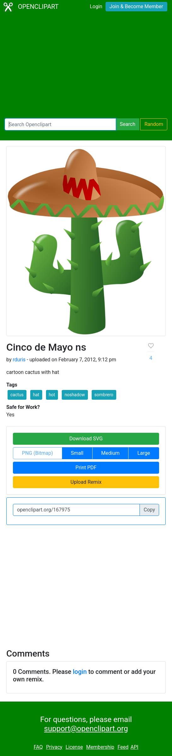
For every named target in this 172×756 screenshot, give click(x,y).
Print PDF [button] (86, 468)
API (134, 747)
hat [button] (36, 394)
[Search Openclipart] (60, 124)
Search (127, 124)
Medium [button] (110, 453)
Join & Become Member (136, 6)
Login (96, 6)
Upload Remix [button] (86, 482)
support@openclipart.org (86, 728)
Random (153, 124)
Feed (123, 747)
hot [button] (52, 394)
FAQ (38, 747)
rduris (19, 360)
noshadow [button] (75, 394)
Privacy (54, 747)
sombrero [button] (104, 394)
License (74, 747)
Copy (149, 510)
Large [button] (143, 453)
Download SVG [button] (86, 439)
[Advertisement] (86, 66)
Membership (100, 747)
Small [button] (77, 453)
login (80, 671)
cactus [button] (17, 394)
